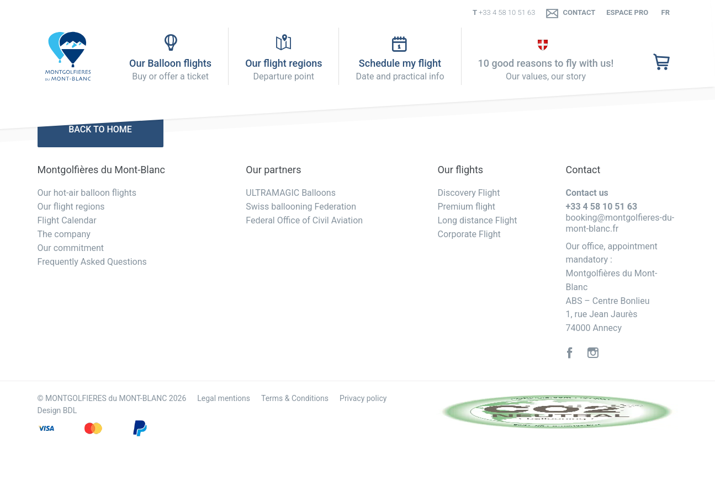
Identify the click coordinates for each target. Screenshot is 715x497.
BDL (70, 410)
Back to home (100, 129)
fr (664, 12)
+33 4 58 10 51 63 (507, 12)
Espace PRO (627, 12)
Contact (570, 12)
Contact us (586, 193)
